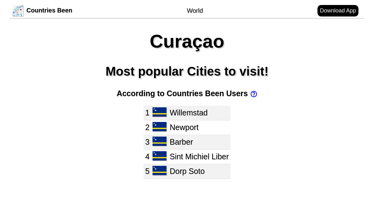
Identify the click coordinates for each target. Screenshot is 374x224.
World (195, 10)
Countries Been (42, 10)
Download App (338, 10)
